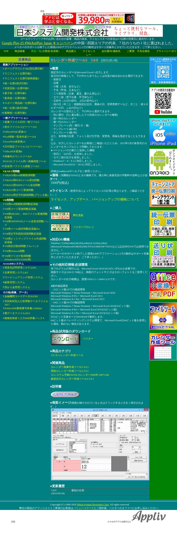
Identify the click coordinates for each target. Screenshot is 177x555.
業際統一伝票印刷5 (15, 112)
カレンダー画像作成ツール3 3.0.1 (70, 366)
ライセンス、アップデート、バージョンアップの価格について (95, 199)
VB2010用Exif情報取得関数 (20, 175)
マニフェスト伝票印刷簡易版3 (22, 78)
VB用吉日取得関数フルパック (22, 246)
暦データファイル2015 (17, 313)
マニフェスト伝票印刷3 (18, 73)
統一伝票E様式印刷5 (16, 83)
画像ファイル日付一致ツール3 (22, 121)
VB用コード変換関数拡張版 (20, 208)
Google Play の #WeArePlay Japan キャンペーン (38, 43)
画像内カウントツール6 (18, 156)
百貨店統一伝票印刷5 (17, 88)
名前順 (54, 51)
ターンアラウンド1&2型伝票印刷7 (24, 68)
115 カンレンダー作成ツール (67, 355)
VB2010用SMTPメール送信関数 (22, 185)
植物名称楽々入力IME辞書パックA (24, 318)
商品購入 (71, 51)
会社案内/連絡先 (111, 51)
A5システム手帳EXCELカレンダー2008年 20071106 (80, 374)
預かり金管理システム (17, 287)
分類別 (46, 51)
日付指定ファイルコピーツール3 (23, 146)
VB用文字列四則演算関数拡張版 (23, 233)
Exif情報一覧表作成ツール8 (20, 136)
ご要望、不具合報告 (138, 51)
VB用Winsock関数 (15, 251)
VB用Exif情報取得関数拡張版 (21, 204)
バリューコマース (83, 508)
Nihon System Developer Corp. (93, 504)
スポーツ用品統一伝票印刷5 (21, 103)
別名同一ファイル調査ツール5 (22, 166)
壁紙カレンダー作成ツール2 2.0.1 (70, 370)
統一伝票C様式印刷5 (16, 107)
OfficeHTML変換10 (15, 131)
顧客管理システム (15, 282)
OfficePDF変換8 (13, 151)
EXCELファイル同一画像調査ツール (25, 161)
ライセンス (89, 51)
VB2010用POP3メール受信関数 (22, 180)
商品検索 (20, 51)
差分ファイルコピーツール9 (21, 126)
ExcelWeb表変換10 (15, 141)
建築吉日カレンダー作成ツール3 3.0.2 (72, 378)
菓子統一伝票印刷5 (15, 93)
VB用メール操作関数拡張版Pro (22, 228)
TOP (6, 51)
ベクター (88, 338)
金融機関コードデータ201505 (21, 296)
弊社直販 (78, 215)
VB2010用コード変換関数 (19, 190)
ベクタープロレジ (83, 227)
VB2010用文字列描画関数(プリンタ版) (26, 194)
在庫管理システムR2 (16, 272)
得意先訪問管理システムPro (20, 267)
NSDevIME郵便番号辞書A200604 (23, 308)
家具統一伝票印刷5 (15, 98)
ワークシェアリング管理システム (24, 277)
